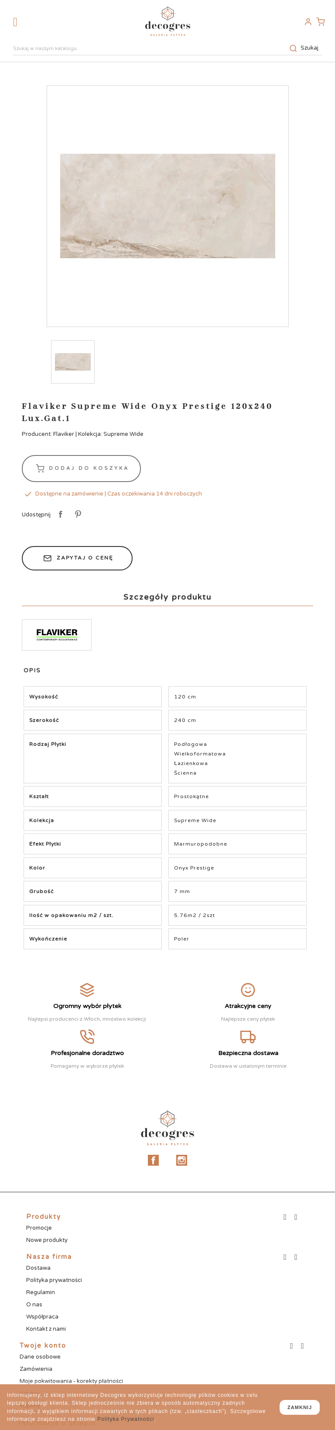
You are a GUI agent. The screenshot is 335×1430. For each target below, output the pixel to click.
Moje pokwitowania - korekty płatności (71, 1381)
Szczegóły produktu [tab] (167, 597)
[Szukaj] (167, 49)
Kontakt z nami (46, 1328)
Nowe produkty (47, 1240)
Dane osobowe (40, 1356)
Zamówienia (36, 1369)
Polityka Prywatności (125, 1419)
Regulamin (40, 1292)
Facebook (153, 1160)
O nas (34, 1304)
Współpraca (42, 1316)
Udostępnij (59, 514)
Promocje (39, 1227)
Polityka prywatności (54, 1280)
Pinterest (76, 514)
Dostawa (38, 1268)
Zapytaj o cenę (77, 558)
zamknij (299, 1407)
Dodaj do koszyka (81, 468)
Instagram (181, 1160)
